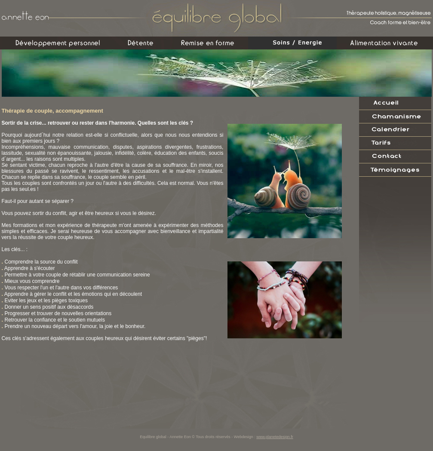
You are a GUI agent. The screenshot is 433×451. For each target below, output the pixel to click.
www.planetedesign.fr (274, 437)
